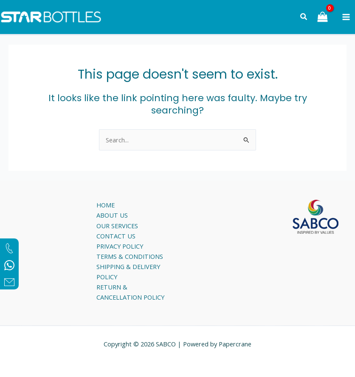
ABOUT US (112, 215)
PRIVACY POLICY (119, 246)
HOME (105, 205)
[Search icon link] (304, 17)
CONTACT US (115, 236)
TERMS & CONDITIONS (129, 256)
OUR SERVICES (117, 225)
